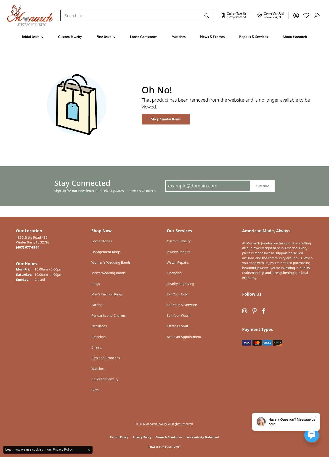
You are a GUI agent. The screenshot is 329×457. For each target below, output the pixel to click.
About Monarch (294, 37)
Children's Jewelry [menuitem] (104, 379)
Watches (179, 37)
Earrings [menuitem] (97, 305)
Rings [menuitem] (95, 283)
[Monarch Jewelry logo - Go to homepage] (30, 15)
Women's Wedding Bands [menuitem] (111, 262)
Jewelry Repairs (178, 252)
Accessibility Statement (203, 437)
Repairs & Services (253, 37)
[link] (236, 15)
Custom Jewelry (70, 37)
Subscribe (262, 186)
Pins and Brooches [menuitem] (105, 358)
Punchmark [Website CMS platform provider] (172, 447)
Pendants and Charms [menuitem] (108, 315)
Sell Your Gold (177, 294)
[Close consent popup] (89, 449)
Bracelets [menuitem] (98, 337)
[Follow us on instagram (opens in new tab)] (244, 311)
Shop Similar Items (165, 119)
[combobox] (131, 15)
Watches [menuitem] (97, 368)
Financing (174, 273)
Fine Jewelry (106, 37)
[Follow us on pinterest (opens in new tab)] (254, 311)
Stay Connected (82, 183)
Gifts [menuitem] (94, 390)
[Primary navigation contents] (164, 37)
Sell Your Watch (179, 315)
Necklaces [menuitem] (99, 326)
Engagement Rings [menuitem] (106, 252)
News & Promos (212, 37)
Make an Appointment (184, 337)
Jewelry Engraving (180, 283)
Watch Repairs (178, 262)
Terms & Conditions (169, 437)
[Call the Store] (28, 247)
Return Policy (119, 437)
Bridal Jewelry (32, 37)
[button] (296, 15)
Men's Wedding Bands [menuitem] (108, 273)
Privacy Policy (142, 437)
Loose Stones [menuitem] (101, 241)
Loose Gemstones (143, 37)
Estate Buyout (177, 326)
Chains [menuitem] (96, 347)
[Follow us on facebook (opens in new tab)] (263, 311)
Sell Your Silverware (182, 305)
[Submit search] (207, 15)
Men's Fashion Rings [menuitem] (107, 294)
